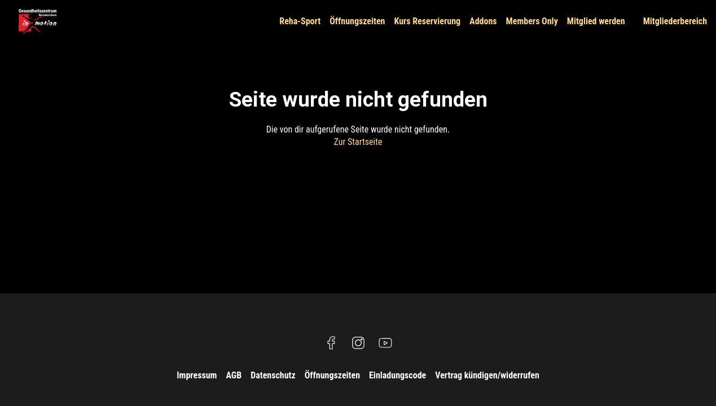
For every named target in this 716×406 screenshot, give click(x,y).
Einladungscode (397, 375)
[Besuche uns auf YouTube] (385, 343)
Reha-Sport (299, 21)
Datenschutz (273, 375)
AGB (233, 375)
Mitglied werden (596, 21)
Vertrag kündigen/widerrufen (487, 375)
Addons (483, 21)
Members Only (532, 21)
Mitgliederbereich (675, 21)
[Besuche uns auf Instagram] (358, 343)
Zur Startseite (358, 141)
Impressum (197, 375)
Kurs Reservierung (427, 21)
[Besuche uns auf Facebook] (331, 343)
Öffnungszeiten (357, 21)
